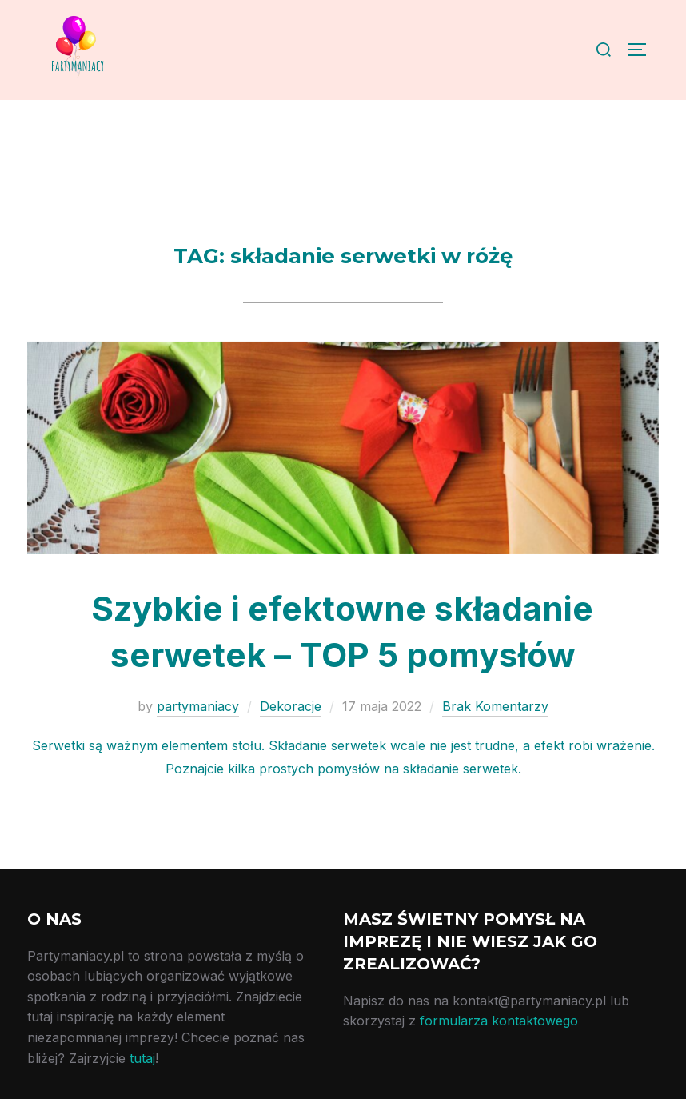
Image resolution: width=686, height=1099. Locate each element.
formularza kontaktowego (499, 1021)
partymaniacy (198, 706)
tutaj (142, 1058)
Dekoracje (290, 706)
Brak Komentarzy (495, 706)
